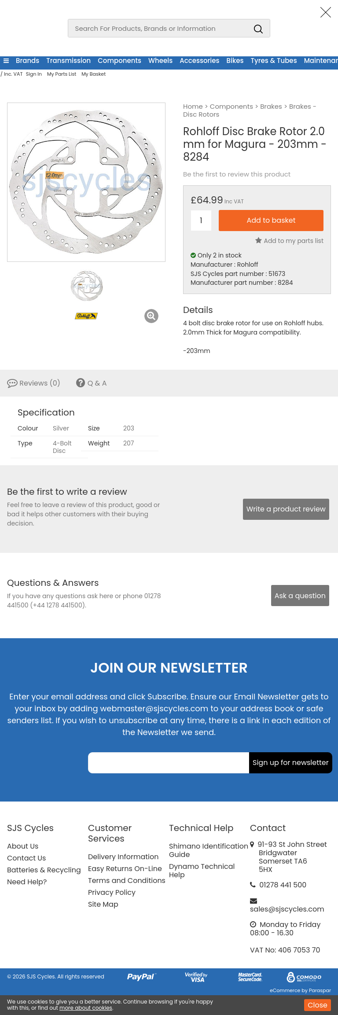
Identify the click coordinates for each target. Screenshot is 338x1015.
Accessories (199, 60)
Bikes (235, 60)
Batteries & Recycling (44, 870)
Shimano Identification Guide (208, 850)
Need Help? (27, 882)
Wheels (160, 60)
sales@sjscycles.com (287, 909)
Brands (27, 60)
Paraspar (320, 990)
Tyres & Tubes (274, 60)
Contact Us (26, 858)
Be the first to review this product (236, 174)
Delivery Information (123, 857)
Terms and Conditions (126, 880)
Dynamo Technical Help (202, 870)
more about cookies (85, 1007)
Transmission (68, 60)
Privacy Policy (112, 892)
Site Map (103, 904)
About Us (22, 846)
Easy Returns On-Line (125, 869)
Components (119, 60)
